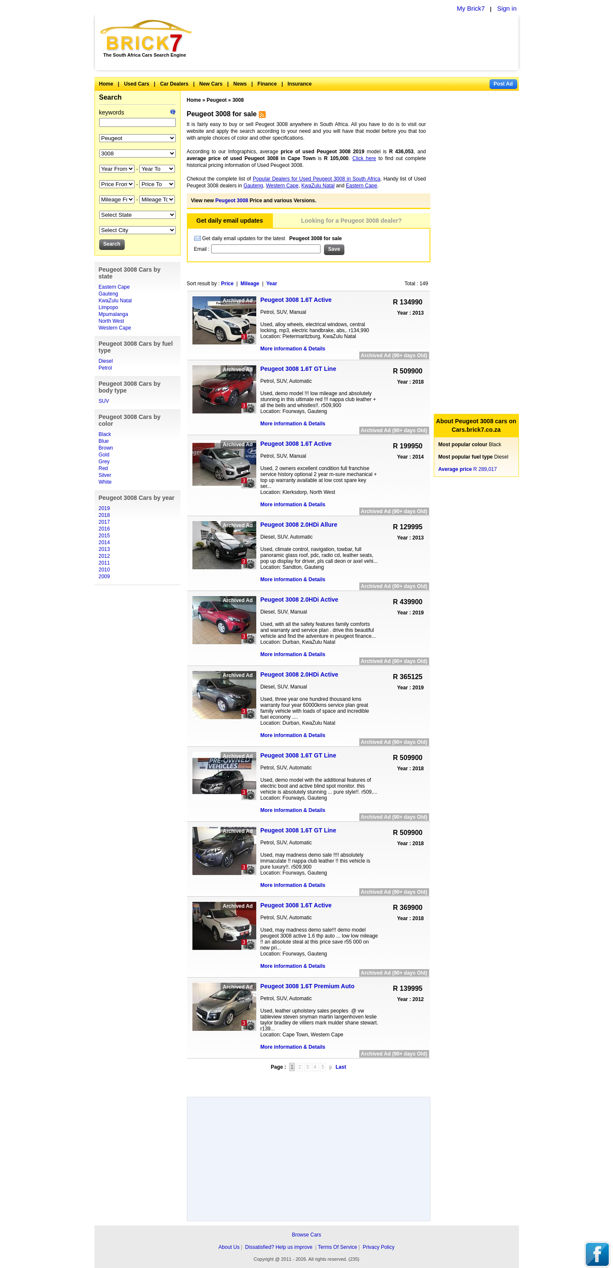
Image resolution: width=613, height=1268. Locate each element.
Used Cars (136, 84)
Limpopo (108, 307)
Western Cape (115, 328)
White (105, 482)
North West (111, 321)
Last (340, 1067)
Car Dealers (174, 84)
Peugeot (216, 100)
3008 (238, 100)
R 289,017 (467, 469)
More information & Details (293, 349)
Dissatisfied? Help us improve (278, 1247)
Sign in (507, 8)
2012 (104, 556)
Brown (106, 448)
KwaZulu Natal (115, 301)
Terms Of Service (337, 1247)
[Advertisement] (360, 42)
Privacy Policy (379, 1247)
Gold (104, 455)
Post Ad (503, 84)
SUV (104, 401)
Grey (104, 462)
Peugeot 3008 (231, 201)
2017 (104, 522)
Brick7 (146, 35)
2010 (104, 570)
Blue (104, 441)
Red (103, 468)
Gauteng (108, 294)
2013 (104, 549)
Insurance (300, 84)
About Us (228, 1247)
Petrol (105, 368)
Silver (105, 475)
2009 (104, 576)
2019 (104, 508)
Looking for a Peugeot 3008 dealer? (351, 220)
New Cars (211, 84)
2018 (104, 515)
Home (106, 84)
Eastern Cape (114, 287)
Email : (202, 249)
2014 (104, 542)
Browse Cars (306, 1235)
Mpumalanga (113, 314)
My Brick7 (471, 8)
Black (105, 434)
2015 (104, 536)
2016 (104, 529)
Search (110, 97)
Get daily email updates (229, 220)
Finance (267, 84)
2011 (104, 563)
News (239, 84)
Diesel (106, 361)
